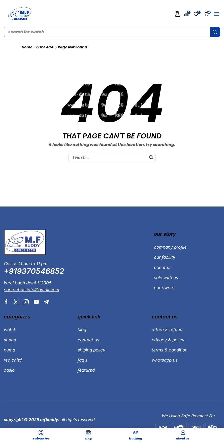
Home (27, 47)
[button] (178, 14)
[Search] (215, 32)
